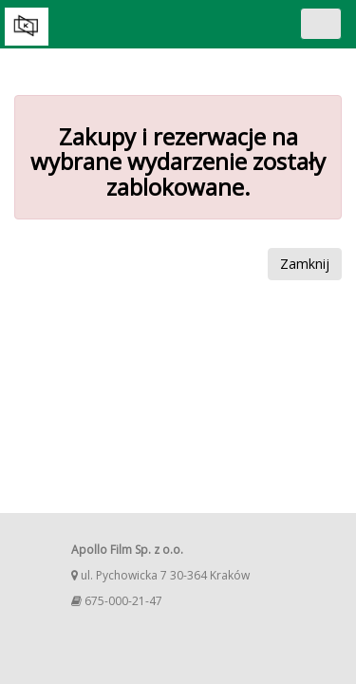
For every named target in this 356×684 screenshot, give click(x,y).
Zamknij (304, 264)
